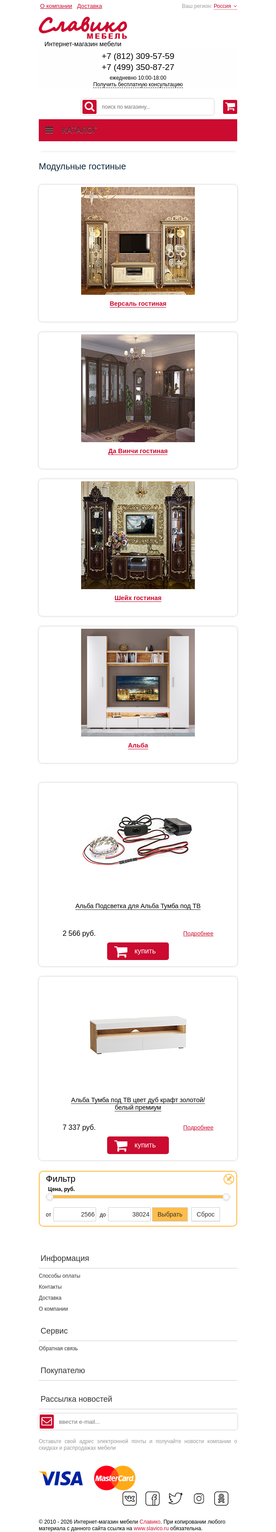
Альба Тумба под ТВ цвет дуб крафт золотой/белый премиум (138, 1103)
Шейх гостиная (138, 597)
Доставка (89, 6)
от (48, 1215)
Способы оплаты (59, 1276)
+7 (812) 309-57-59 (138, 56)
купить (131, 952)
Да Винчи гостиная (138, 450)
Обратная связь (58, 1348)
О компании (56, 6)
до (103, 1215)
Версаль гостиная (138, 303)
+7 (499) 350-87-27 (138, 67)
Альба (138, 745)
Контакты (50, 1287)
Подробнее (198, 933)
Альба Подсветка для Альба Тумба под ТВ (138, 905)
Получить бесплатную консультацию (138, 84)
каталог (71, 130)
